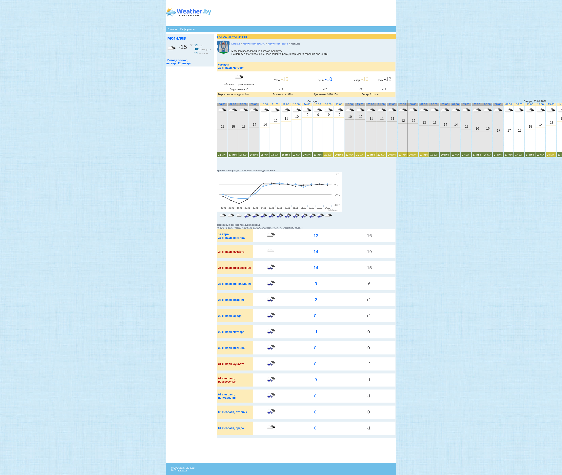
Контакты (182, 470)
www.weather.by (181, 468)
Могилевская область (254, 44)
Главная (172, 29)
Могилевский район (278, 44)
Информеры (187, 29)
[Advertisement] (294, 13)
